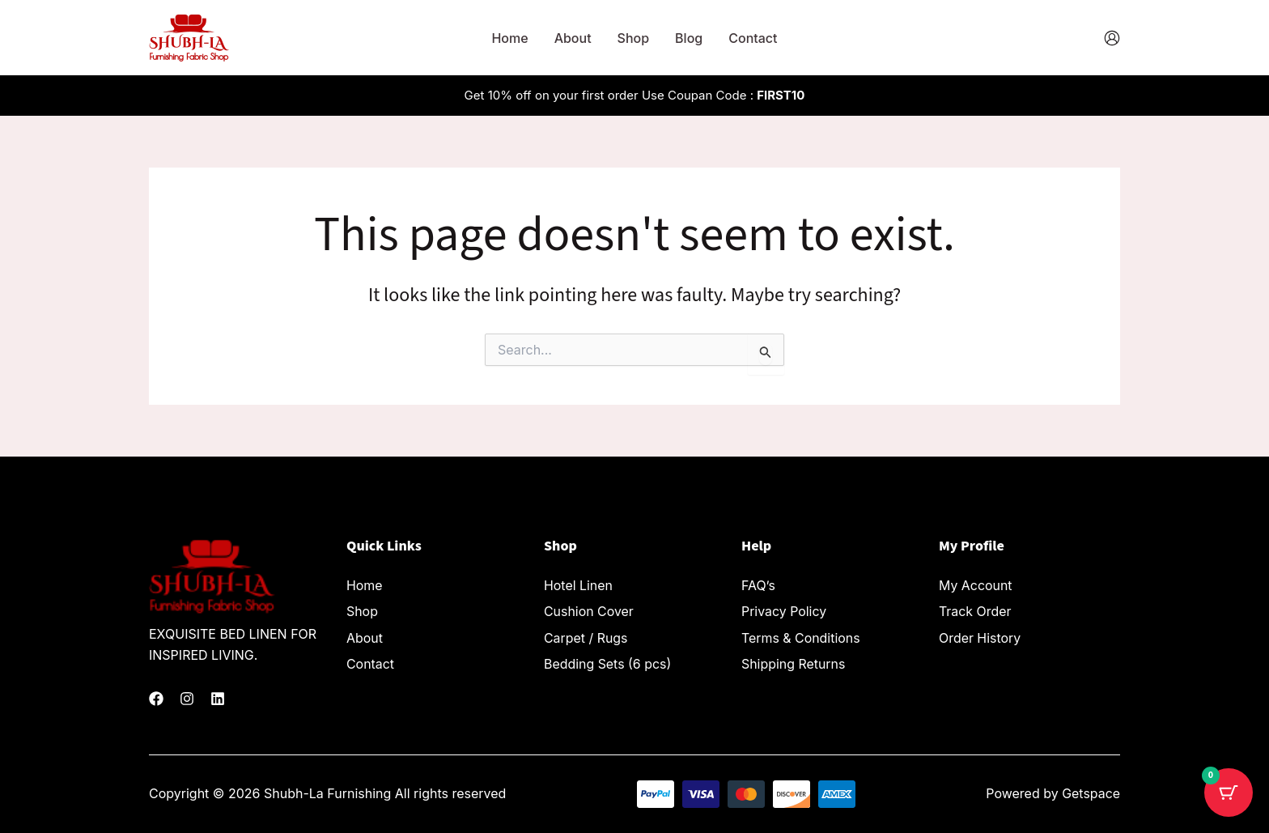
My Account (975, 585)
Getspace (1091, 793)
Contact (752, 38)
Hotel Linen (578, 585)
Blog (688, 38)
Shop (634, 38)
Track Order (975, 610)
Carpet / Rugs (586, 635)
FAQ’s (758, 585)
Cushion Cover (589, 610)
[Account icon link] (1112, 38)
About (573, 38)
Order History (980, 635)
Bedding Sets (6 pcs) (608, 660)
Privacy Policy (784, 610)
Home (509, 38)
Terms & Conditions (800, 635)
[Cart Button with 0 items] (1228, 792)
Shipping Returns (793, 660)
